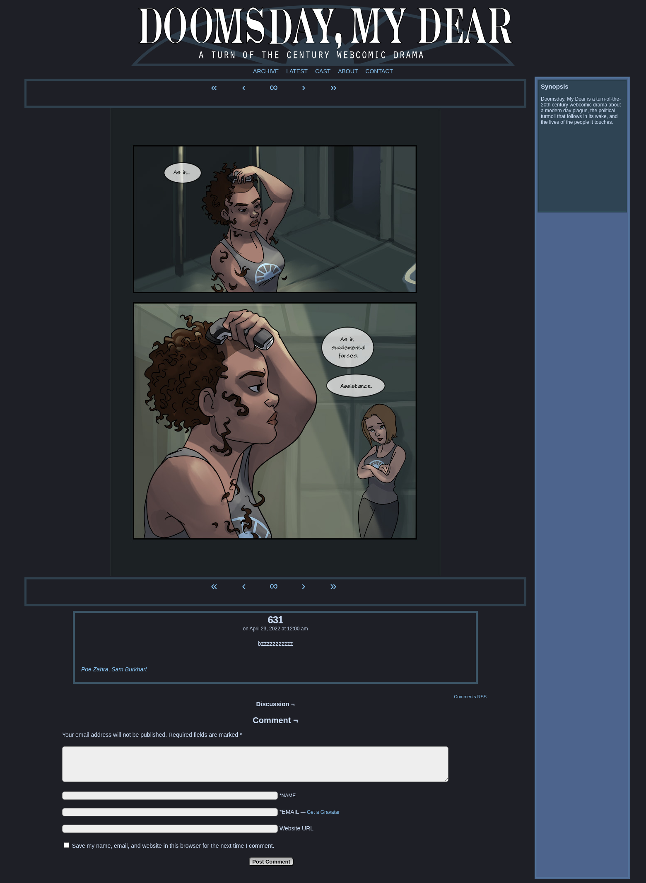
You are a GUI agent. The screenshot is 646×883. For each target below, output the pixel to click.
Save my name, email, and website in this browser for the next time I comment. (173, 845)
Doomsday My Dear (323, 35)
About (348, 71)
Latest (297, 71)
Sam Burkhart (129, 669)
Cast (322, 71)
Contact (379, 71)
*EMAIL (310, 811)
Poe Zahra (94, 669)
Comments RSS (470, 696)
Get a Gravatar (323, 812)
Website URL (296, 828)
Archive (266, 71)
